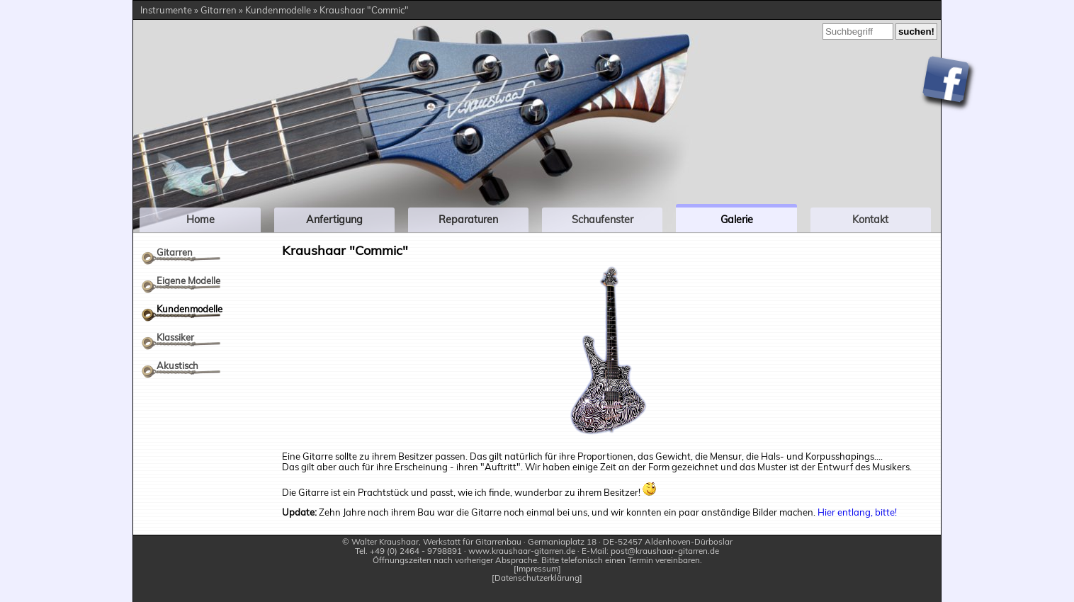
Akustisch (177, 365)
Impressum (537, 569)
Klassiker (175, 337)
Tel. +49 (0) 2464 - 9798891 (408, 550)
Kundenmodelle (189, 308)
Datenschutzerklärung (537, 578)
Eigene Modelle (188, 280)
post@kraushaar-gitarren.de (665, 550)
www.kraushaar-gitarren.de (521, 550)
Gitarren (175, 252)
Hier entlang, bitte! (857, 512)
